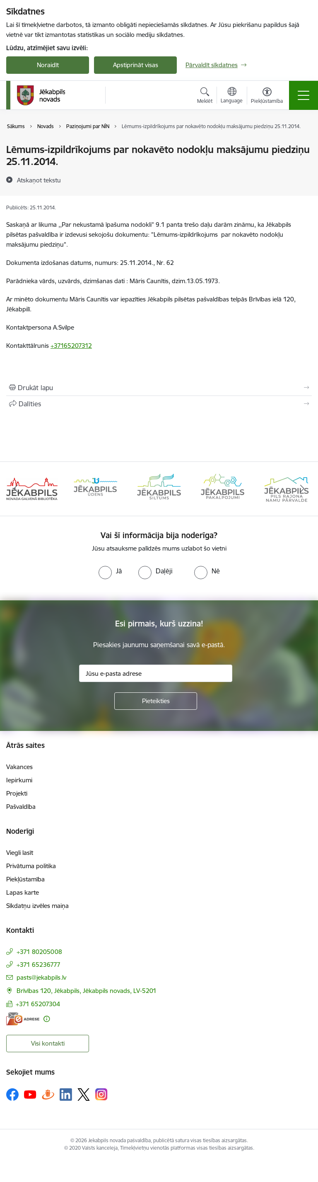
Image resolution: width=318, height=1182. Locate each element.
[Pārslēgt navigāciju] (303, 95)
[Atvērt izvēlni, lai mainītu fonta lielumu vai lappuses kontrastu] (267, 97)
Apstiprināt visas (135, 65)
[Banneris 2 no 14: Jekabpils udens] (95, 488)
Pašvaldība (21, 807)
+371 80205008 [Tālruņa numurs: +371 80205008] (39, 952)
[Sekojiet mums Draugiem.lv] (48, 1094)
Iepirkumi (19, 780)
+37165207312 (71, 346)
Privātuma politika (31, 866)
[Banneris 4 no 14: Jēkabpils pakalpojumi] (222, 488)
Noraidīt (48, 65)
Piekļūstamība (25, 879)
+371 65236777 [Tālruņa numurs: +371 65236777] (38, 964)
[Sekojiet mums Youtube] (30, 1094)
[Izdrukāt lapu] (159, 388)
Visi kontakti (48, 1043)
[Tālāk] (302, 488)
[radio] (110, 571)
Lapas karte (22, 892)
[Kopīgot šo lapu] (159, 404)
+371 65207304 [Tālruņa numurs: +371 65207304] (38, 1004)
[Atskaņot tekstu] (39, 180)
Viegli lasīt (19, 853)
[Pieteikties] (155, 701)
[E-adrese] (22, 1019)
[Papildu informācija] (46, 1019)
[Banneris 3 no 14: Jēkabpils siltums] (159, 488)
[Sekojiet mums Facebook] (12, 1094)
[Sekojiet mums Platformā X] (83, 1094)
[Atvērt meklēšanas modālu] (205, 97)
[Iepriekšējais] (16, 488)
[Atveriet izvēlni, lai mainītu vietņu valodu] (232, 96)
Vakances (19, 767)
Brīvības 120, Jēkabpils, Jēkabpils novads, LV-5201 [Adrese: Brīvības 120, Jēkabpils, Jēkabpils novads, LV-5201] (87, 991)
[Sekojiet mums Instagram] (101, 1094)
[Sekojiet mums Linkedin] (66, 1094)
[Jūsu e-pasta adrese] (155, 673)
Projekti (16, 793)
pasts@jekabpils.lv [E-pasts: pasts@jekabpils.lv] (41, 977)
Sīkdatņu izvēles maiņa (37, 906)
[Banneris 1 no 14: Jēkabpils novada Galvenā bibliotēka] (32, 488)
